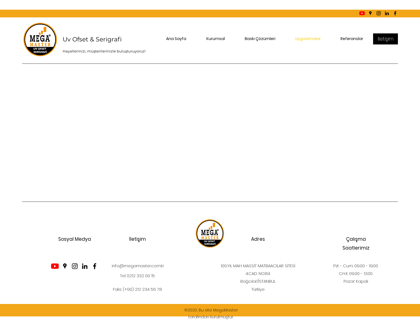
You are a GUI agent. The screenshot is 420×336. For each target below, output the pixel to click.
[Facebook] (395, 13)
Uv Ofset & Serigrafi (92, 39)
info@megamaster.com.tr (138, 266)
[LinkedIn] (387, 13)
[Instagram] (378, 13)
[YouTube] (362, 13)
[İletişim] (385, 38)
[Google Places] (370, 13)
